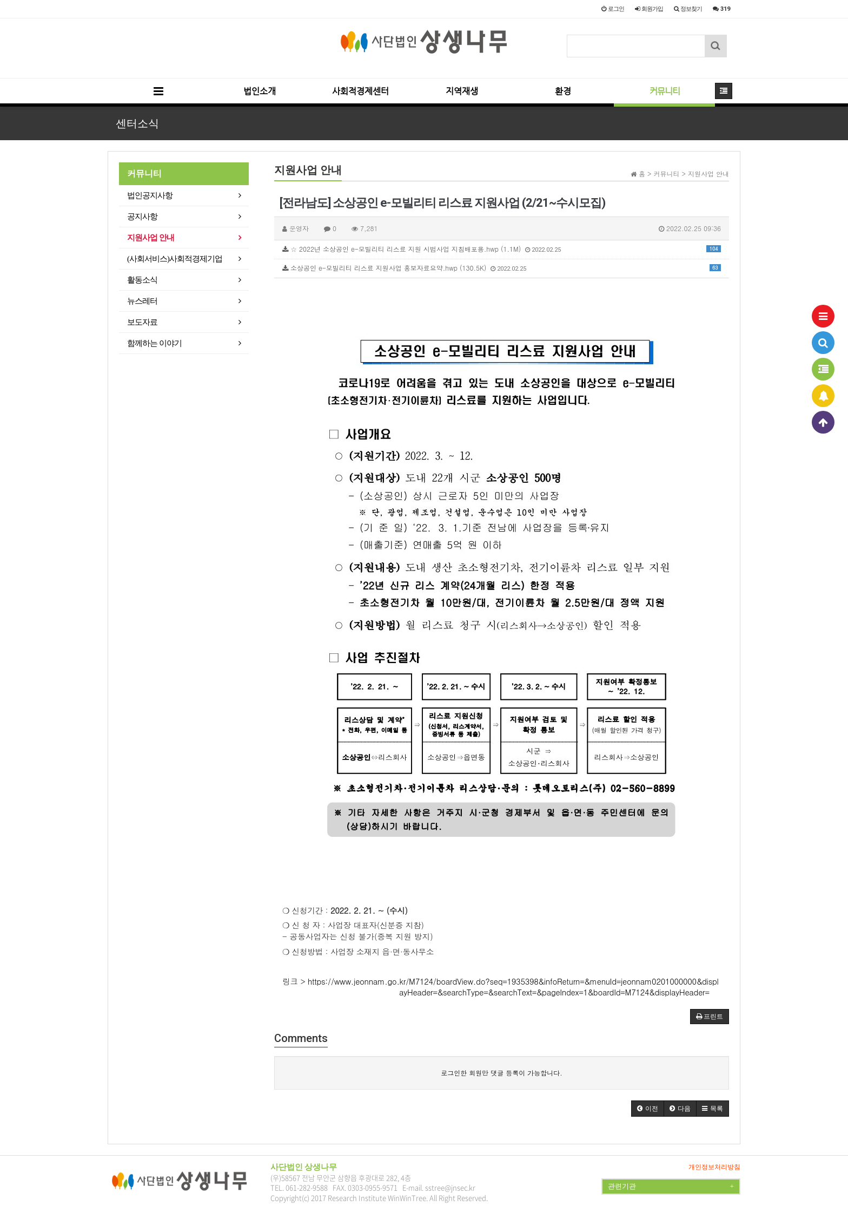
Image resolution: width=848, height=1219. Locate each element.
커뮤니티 (665, 91)
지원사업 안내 (150, 237)
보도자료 (142, 322)
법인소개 (259, 91)
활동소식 (142, 280)
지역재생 (462, 91)
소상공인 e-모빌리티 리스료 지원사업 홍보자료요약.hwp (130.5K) (501, 267)
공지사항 (142, 216)
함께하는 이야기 (154, 343)
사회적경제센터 (360, 91)
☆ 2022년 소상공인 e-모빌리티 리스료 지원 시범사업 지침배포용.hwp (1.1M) (501, 248)
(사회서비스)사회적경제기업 (174, 258)
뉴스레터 (142, 301)
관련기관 (671, 1186)
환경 (563, 91)
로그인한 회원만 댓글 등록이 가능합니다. (501, 1072)
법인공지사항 (150, 195)
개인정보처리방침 (714, 1167)
